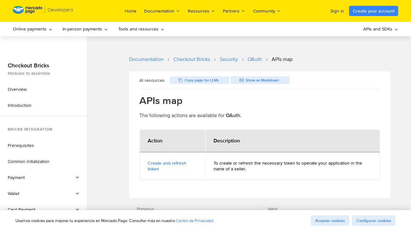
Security (229, 59)
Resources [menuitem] (201, 10)
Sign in (337, 11)
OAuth (255, 59)
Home (130, 11)
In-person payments (85, 29)
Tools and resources (141, 29)
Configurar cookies (373, 221)
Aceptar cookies (330, 221)
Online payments (32, 29)
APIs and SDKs (380, 29)
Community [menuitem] (267, 10)
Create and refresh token (167, 166)
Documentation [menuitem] (162, 10)
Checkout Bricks (191, 59)
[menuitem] (32, 29)
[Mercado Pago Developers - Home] (43, 11)
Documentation (146, 59)
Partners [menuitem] (234, 10)
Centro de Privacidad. (195, 221)
